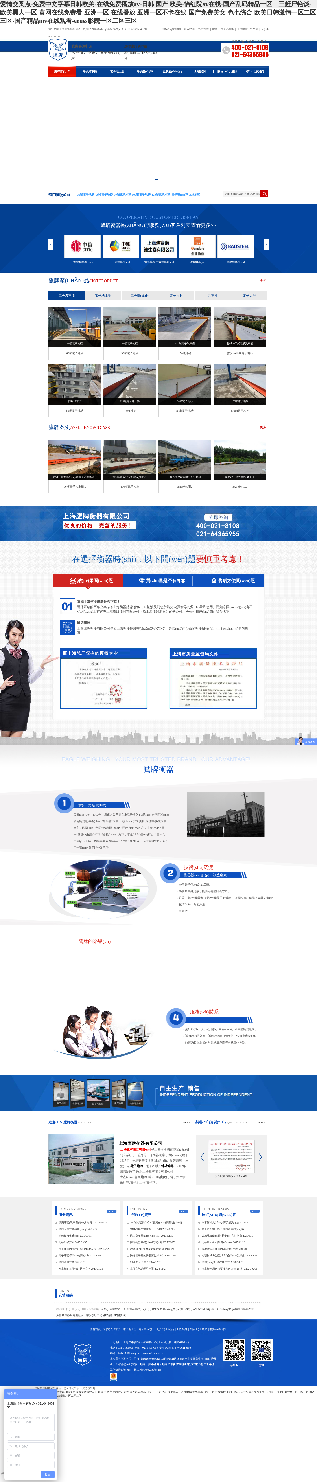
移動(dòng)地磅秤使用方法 (217, 1262)
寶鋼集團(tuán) (236, 262)
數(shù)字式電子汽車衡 (240, 343)
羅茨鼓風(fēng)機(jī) (223, 1309)
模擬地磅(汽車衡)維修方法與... (76, 1222)
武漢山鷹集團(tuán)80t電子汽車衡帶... (75, 477)
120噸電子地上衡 (130, 401)
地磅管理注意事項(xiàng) (73, 1229)
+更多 (262, 280)
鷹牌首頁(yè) (65, 71)
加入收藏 (189, 29)
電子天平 (249, 295)
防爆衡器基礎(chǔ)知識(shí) (146, 1242)
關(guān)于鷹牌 (229, 71)
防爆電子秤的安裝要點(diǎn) (146, 1255)
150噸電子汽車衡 (185, 343)
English (264, 29)
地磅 (214, 29)
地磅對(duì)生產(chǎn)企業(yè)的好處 (223, 1255)
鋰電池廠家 (76, 1315)
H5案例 (109, 1315)
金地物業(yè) (197, 262)
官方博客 (203, 29)
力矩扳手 (156, 1309)
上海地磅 (242, 29)
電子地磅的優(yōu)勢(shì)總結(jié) (78, 1248)
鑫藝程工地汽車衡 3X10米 (240, 477)
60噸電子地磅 (75, 343)
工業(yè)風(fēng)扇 (94, 1315)
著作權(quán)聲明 (205, 1358)
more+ (187, 1122)
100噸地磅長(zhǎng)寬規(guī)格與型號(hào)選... (157, 1222)
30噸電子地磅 (130, 343)
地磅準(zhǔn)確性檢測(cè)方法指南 (222, 1235)
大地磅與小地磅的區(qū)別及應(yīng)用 (224, 1248)
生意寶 (191, 1358)
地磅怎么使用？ (139, 1262)
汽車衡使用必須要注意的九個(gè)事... (223, 1268)
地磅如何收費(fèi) (69, 1235)
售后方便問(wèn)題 (224, 579)
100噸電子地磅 (240, 401)
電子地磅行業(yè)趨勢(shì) (74, 1255)
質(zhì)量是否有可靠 (154, 579)
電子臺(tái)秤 (147, 71)
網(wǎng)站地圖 (171, 29)
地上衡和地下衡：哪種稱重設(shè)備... (224, 1229)
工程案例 (204, 71)
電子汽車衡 (227, 29)
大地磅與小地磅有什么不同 (146, 1229)
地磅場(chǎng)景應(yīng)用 (217, 1242)
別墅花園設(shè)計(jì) (139, 1309)
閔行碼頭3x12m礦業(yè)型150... (130, 477)
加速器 (66, 1315)
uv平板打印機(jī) (202, 1309)
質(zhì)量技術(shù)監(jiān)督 (231, 1176)
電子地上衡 (120, 71)
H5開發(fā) (120, 1315)
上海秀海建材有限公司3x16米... (185, 477)
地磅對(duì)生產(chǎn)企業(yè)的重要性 (153, 1248)
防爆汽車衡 (74, 401)
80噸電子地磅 (185, 401)
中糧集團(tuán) (121, 262)
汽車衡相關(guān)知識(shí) (145, 1235)
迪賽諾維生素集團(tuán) (159, 262)
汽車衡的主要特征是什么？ (74, 1268)
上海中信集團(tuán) (82, 262)
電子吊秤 (176, 295)
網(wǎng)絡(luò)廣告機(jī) (177, 1309)
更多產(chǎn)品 (174, 71)
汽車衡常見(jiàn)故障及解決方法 (220, 1222)
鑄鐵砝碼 (240, 1309)
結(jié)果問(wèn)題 (83, 579)
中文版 (254, 29)
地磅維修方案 (66, 1242)
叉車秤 (213, 295)
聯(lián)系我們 (255, 71)
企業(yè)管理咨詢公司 (113, 1309)
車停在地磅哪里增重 (142, 1268)
